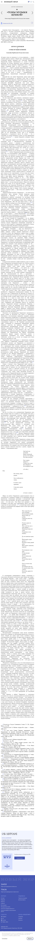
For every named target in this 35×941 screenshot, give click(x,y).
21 (3, 808)
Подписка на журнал (22, 898)
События (3, 903)
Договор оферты (21, 899)
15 (3, 774)
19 (3, 789)
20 (3, 792)
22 (3, 811)
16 (3, 778)
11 (3, 754)
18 (3, 786)
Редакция (3, 899)
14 (3, 769)
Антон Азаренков (6, 837)
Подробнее (4, 938)
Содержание (20, 858)
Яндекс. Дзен (5, 921)
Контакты (20, 920)
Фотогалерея (3, 905)
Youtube (4, 920)
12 (3, 757)
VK (3, 918)
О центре (20, 918)
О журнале (20, 916)
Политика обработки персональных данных (8, 911)
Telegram (4, 916)
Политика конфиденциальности (7, 908)
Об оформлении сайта (5, 906)
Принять (30, 938)
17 (3, 780)
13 (3, 763)
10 (3, 748)
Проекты (3, 901)
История (2, 898)
